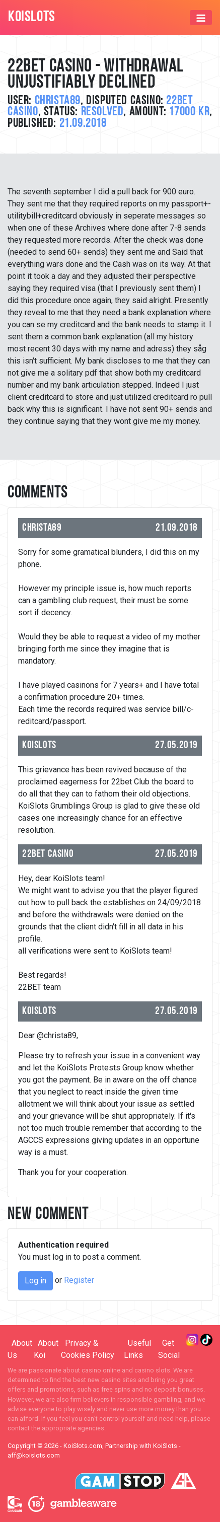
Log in (35, 1280)
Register (79, 1280)
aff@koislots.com (34, 1455)
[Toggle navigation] (201, 17)
